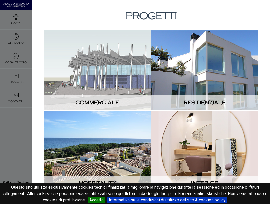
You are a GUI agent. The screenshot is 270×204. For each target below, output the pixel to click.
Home (16, 21)
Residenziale (204, 103)
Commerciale (97, 103)
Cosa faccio (16, 66)
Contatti (16, 112)
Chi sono (16, 44)
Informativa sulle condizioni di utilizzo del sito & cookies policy (167, 199)
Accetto (96, 199)
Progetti (16, 89)
